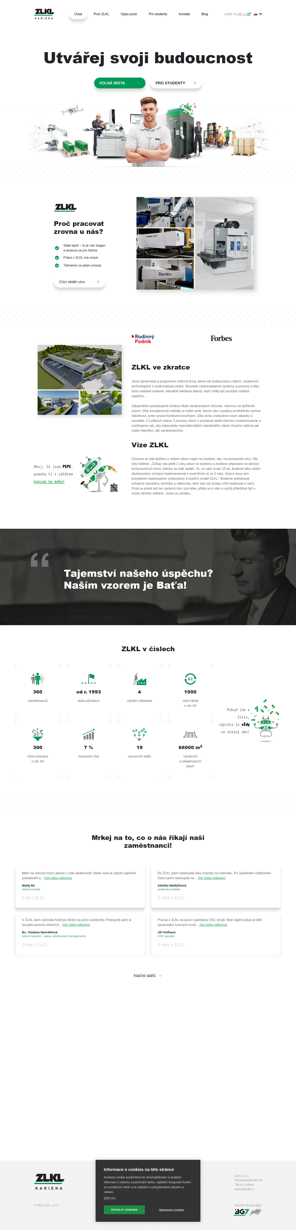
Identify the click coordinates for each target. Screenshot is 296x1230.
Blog (204, 14)
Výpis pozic (129, 14)
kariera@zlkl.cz (244, 1189)
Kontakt (184, 14)
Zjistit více (110, 1197)
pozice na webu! (49, 481)
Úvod (78, 14)
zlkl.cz (241, 14)
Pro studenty (158, 14)
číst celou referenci (58, 878)
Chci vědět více (72, 282)
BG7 (259, 1205)
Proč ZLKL (101, 14)
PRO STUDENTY (170, 83)
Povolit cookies (124, 1209)
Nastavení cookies (171, 1209)
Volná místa (112, 83)
